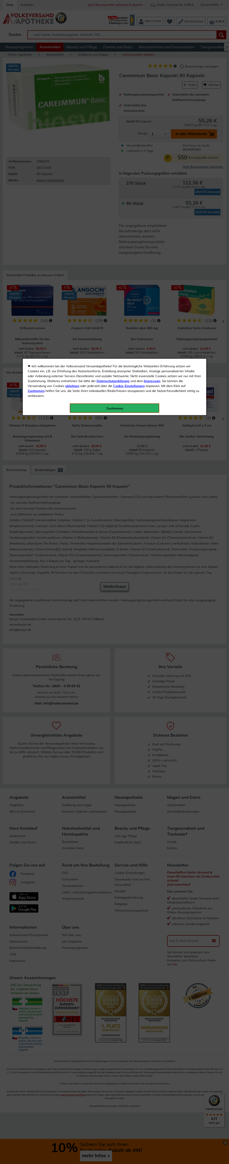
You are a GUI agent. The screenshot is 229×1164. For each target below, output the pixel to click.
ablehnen (72, 105)
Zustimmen (36, 110)
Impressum (152, 100)
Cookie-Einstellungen (129, 105)
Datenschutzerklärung (113, 100)
